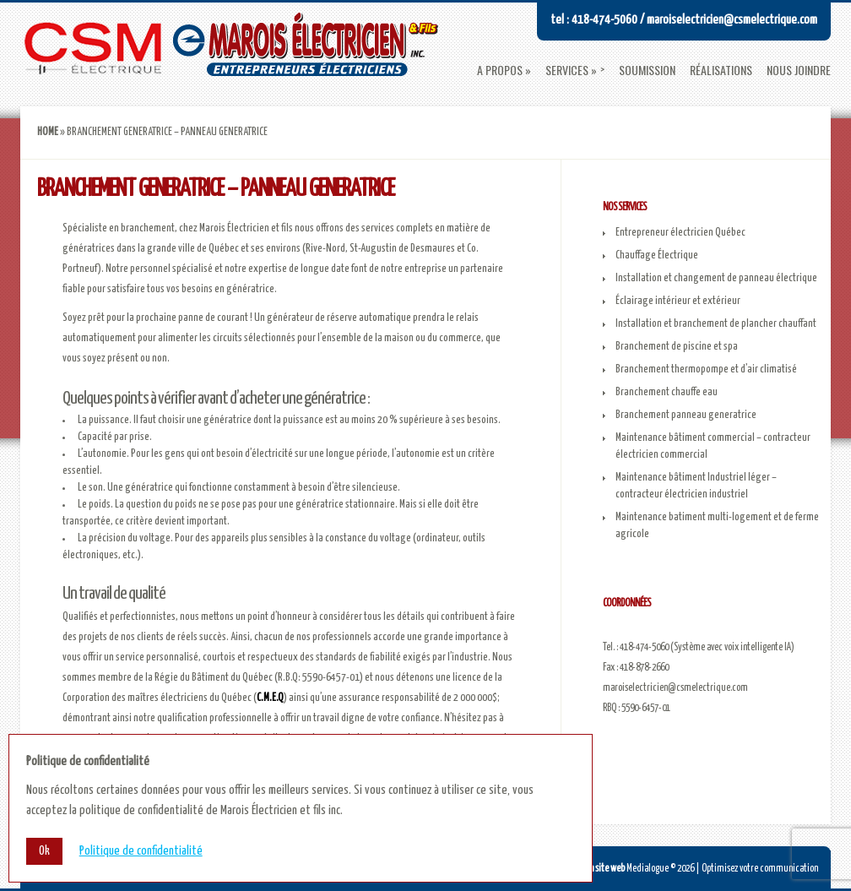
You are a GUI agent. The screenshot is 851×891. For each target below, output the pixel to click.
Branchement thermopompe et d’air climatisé (706, 369)
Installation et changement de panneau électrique (716, 278)
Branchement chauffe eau (666, 392)
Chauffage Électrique (656, 255)
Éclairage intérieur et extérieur (677, 301)
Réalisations (721, 70)
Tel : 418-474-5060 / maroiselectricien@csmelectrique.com (683, 20)
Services (566, 70)
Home (47, 132)
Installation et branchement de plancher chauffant (715, 323)
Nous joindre (799, 70)
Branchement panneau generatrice (685, 415)
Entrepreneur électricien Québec (680, 232)
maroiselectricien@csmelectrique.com (675, 687)
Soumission (647, 70)
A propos (500, 70)
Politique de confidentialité (141, 851)
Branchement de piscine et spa (676, 346)
